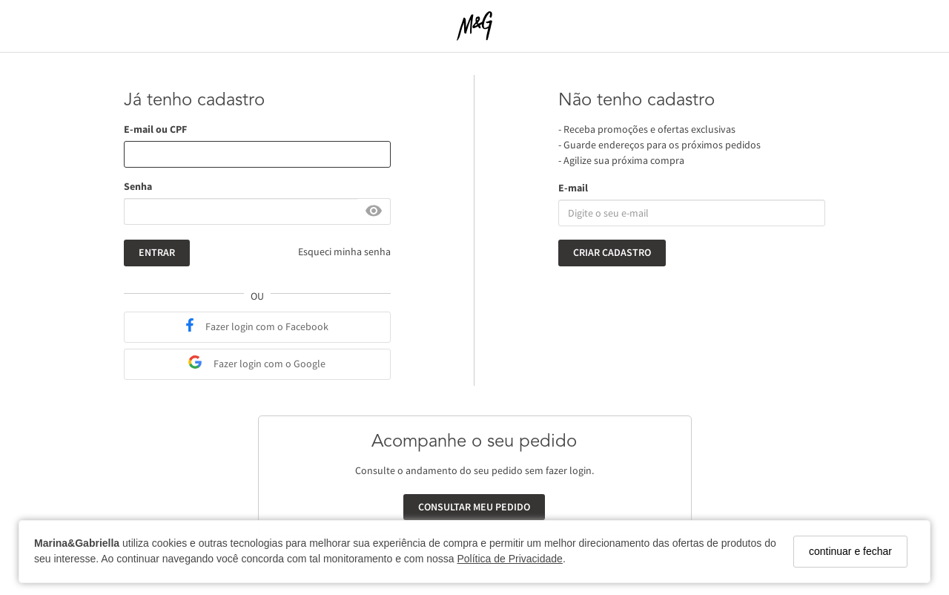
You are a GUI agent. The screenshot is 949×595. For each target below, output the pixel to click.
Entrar (157, 252)
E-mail (573, 187)
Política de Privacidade (509, 559)
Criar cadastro (612, 252)
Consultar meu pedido (474, 506)
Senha (138, 186)
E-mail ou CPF (155, 129)
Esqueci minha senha (344, 251)
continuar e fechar (850, 551)
